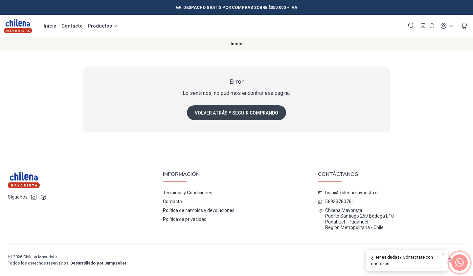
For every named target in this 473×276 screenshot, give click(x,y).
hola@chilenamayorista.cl (348, 192)
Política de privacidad (185, 219)
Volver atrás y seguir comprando (236, 113)
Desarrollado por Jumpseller (98, 263)
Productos (103, 26)
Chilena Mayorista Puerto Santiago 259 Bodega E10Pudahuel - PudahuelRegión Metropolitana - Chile (356, 219)
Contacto (72, 26)
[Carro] (464, 26)
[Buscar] (411, 26)
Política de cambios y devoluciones (199, 210)
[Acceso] (447, 26)
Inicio (50, 26)
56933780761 (336, 201)
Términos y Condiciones (187, 192)
